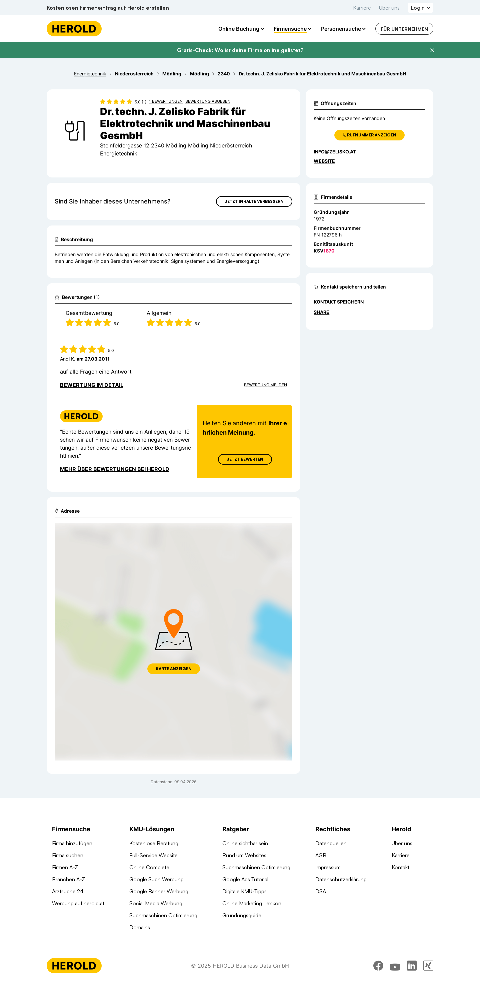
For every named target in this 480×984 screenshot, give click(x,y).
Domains (139, 927)
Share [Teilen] (321, 312)
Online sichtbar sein (245, 843)
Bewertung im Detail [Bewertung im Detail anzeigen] (91, 385)
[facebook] (378, 966)
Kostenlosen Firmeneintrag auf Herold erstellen (108, 7)
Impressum (328, 867)
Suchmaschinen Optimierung (163, 915)
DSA (320, 891)
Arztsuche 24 (67, 891)
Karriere (362, 7)
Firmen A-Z (65, 867)
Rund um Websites (244, 855)
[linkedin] (412, 966)
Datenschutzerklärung (341, 879)
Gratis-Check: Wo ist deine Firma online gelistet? (240, 50)
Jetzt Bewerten (245, 459)
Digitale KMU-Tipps (244, 891)
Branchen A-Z (68, 879)
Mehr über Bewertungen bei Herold (114, 469)
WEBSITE (324, 161)
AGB (320, 855)
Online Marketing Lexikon (251, 903)
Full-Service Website (153, 855)
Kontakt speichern (339, 302)
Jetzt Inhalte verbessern (254, 201)
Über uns (389, 7)
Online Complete (149, 867)
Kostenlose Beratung (153, 843)
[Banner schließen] (432, 50)
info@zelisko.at (335, 151)
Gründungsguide (241, 915)
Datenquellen (331, 843)
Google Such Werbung (156, 879)
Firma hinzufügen (72, 843)
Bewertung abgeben (207, 101)
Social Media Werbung (155, 903)
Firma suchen (67, 855)
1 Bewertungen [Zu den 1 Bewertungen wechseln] (166, 101)
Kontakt (400, 867)
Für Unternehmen (404, 29)
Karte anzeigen (174, 668)
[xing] (428, 966)
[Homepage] (74, 28)
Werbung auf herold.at (78, 903)
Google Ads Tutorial (245, 879)
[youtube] (395, 966)
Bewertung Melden (265, 384)
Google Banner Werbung (158, 891)
